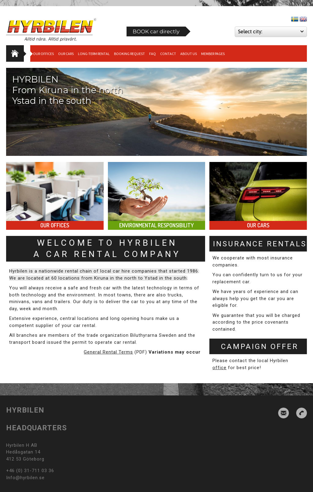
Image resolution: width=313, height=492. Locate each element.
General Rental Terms (108, 352)
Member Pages (213, 53)
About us (188, 53)
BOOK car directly (156, 31)
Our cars (66, 53)
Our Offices (43, 53)
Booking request (129, 53)
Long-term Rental (94, 53)
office (219, 367)
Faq (152, 53)
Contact (168, 53)
